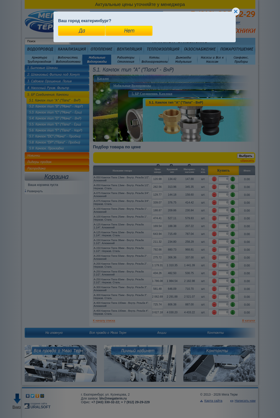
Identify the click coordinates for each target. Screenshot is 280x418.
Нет (129, 31)
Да (82, 31)
